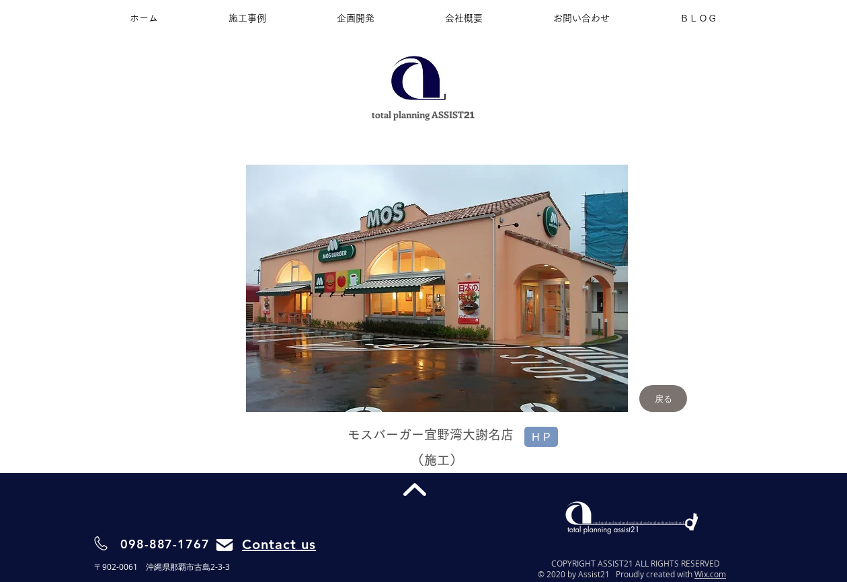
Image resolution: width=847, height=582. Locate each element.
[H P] (541, 437)
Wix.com (710, 574)
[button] (437, 288)
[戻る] (663, 398)
